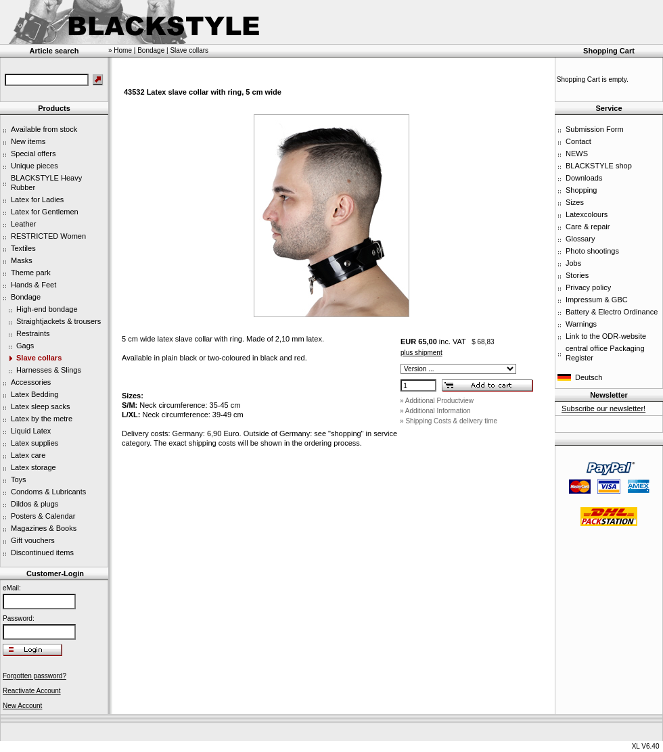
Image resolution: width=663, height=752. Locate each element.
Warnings (581, 324)
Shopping (581, 190)
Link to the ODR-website (606, 336)
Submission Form (595, 129)
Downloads (584, 178)
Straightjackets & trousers (58, 321)
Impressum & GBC (597, 300)
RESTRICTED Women (48, 236)
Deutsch (588, 377)
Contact (578, 141)
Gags (25, 346)
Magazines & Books (43, 528)
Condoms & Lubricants (48, 492)
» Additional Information (435, 411)
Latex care (28, 455)
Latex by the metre (41, 419)
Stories (577, 275)
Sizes (575, 202)
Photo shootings (592, 251)
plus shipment (421, 352)
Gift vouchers (33, 540)
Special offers (33, 153)
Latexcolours (587, 214)
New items (28, 141)
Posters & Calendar (43, 516)
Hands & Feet (33, 285)
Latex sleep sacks (40, 406)
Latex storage (33, 467)
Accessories (31, 382)
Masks (21, 260)
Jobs (573, 263)
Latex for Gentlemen (44, 212)
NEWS (577, 153)
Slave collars (39, 358)
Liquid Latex (31, 431)
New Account (22, 705)
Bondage (26, 297)
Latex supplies (34, 443)
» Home (120, 50)
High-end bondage (47, 309)
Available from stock (44, 129)
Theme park (31, 272)
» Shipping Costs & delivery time (448, 421)
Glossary (580, 239)
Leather (23, 224)
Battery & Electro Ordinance (612, 312)
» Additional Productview (437, 400)
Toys (18, 479)
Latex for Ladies (37, 199)
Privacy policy (588, 287)
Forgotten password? (34, 676)
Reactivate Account (32, 691)
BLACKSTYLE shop (599, 166)
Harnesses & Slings (48, 370)
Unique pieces (34, 166)
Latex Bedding (34, 394)
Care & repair (588, 226)
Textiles (23, 248)
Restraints (33, 333)
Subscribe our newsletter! (603, 408)
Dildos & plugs (34, 504)
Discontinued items (42, 552)
